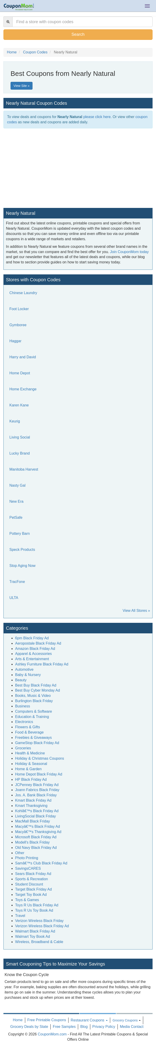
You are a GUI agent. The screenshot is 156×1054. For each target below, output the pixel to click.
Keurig (14, 421)
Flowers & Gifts (27, 727)
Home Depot (19, 373)
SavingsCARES (28, 868)
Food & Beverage (29, 732)
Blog (84, 1027)
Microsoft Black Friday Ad (36, 837)
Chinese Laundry (23, 293)
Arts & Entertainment (32, 659)
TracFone (17, 582)
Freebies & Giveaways (33, 737)
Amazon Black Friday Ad (35, 649)
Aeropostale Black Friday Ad (38, 643)
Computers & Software (33, 711)
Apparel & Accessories (33, 654)
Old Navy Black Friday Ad (36, 848)
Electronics (24, 722)
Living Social (19, 437)
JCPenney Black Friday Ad (36, 785)
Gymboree (18, 325)
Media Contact (131, 1027)
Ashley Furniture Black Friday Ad (41, 664)
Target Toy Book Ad (31, 895)
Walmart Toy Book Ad (32, 936)
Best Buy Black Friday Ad (35, 685)
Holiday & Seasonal (31, 764)
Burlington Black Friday (34, 701)
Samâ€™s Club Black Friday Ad (41, 863)
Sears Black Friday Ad (33, 874)
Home (18, 1020)
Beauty (21, 680)
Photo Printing (26, 858)
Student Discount (29, 884)
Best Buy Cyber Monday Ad (37, 690)
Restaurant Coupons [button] (89, 1020)
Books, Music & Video (33, 696)
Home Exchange (22, 389)
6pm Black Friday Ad (32, 638)
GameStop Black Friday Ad (37, 743)
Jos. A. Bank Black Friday (36, 795)
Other (19, 853)
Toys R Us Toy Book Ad (34, 910)
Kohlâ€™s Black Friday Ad (36, 811)
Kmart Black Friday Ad (33, 800)
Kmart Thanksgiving (31, 806)
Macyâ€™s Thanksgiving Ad (38, 832)
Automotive (24, 669)
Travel (20, 916)
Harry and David (22, 357)
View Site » (22, 86)
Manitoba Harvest (23, 469)
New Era (16, 501)
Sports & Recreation (31, 879)
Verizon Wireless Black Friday (39, 921)
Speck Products (22, 550)
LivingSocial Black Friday (35, 816)
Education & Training (32, 717)
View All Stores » (136, 611)
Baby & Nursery (28, 675)
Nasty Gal (17, 485)
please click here (97, 117)
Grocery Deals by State (29, 1027)
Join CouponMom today (129, 252)
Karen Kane (19, 405)
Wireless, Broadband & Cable (39, 942)
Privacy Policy (103, 1027)
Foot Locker (19, 309)
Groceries (23, 748)
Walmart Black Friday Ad (35, 931)
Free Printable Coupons (46, 1020)
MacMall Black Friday (32, 821)
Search (78, 34)
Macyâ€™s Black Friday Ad (37, 826)
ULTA (13, 598)
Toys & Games (27, 900)
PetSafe (15, 517)
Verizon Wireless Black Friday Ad (42, 926)
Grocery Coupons (125, 1020)
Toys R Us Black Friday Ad (36, 905)
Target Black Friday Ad (33, 889)
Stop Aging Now (22, 566)
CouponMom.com (52, 1034)
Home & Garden (28, 769)
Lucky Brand (19, 453)
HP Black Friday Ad (31, 779)
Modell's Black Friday (32, 842)
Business (22, 706)
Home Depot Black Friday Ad (38, 774)
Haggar (15, 341)
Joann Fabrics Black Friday (37, 790)
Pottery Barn (19, 533)
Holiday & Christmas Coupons (39, 758)
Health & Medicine (30, 753)
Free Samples (64, 1027)
